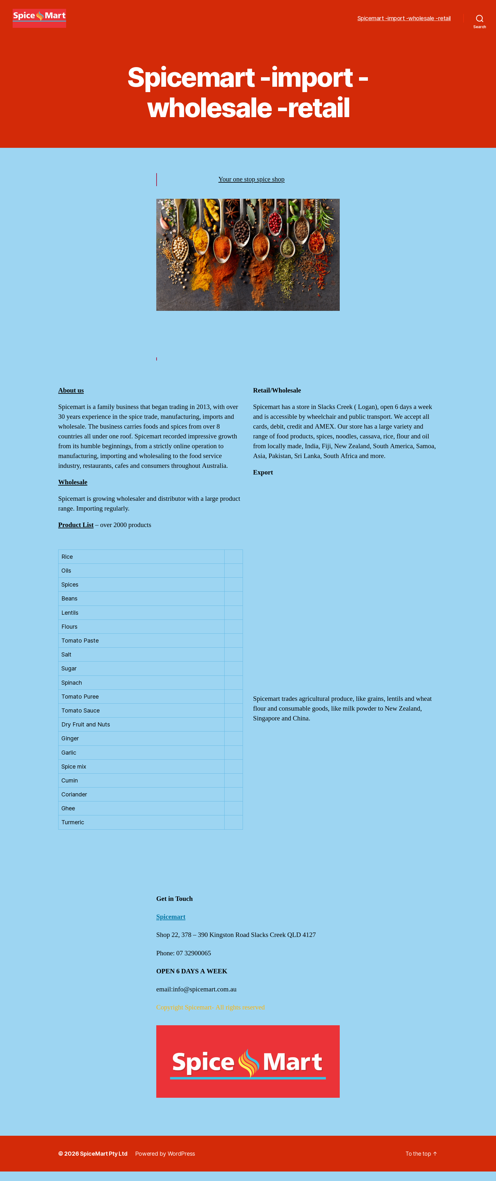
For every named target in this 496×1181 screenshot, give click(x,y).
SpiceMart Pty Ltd (104, 1163)
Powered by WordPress (167, 1163)
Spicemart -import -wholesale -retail (404, 23)
